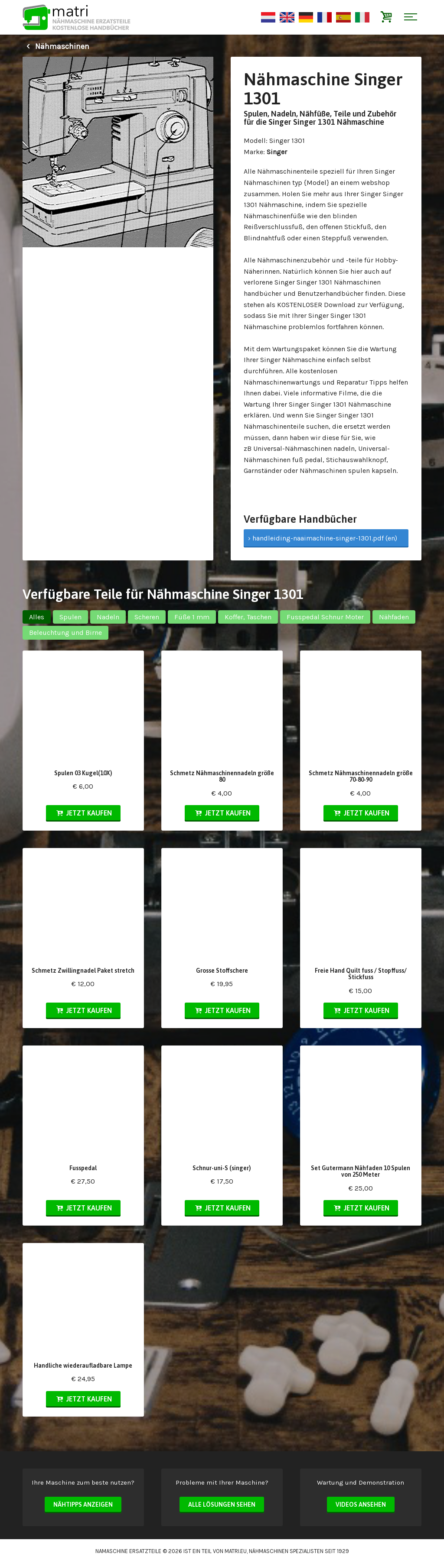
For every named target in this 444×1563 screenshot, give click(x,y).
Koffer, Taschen (248, 617)
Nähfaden (394, 617)
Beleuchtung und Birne (65, 632)
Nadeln (108, 617)
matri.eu (236, 1551)
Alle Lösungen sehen (221, 1504)
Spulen (70, 617)
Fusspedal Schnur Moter (325, 617)
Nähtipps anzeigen (83, 1504)
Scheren (146, 617)
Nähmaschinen (56, 46)
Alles (36, 617)
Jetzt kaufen (83, 813)
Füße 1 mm (191, 617)
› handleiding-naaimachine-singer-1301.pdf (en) (322, 538)
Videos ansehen (361, 1504)
